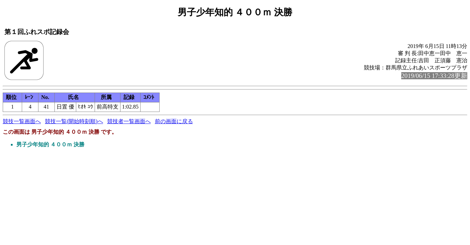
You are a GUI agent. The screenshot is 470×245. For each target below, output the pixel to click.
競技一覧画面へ (22, 121)
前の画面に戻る (174, 121)
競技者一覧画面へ (129, 121)
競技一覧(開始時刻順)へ (74, 121)
